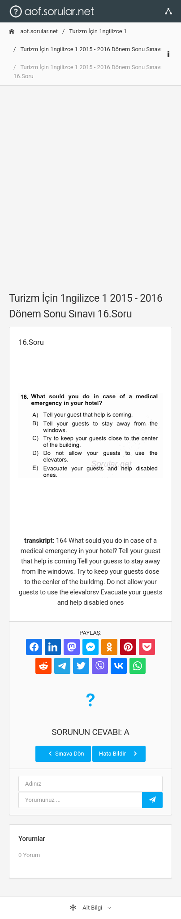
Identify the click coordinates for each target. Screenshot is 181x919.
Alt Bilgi (86, 907)
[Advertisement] (90, 183)
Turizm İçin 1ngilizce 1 (98, 31)
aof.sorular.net (33, 31)
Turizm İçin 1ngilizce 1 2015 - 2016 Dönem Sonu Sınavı (91, 49)
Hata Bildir (119, 753)
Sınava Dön (65, 753)
